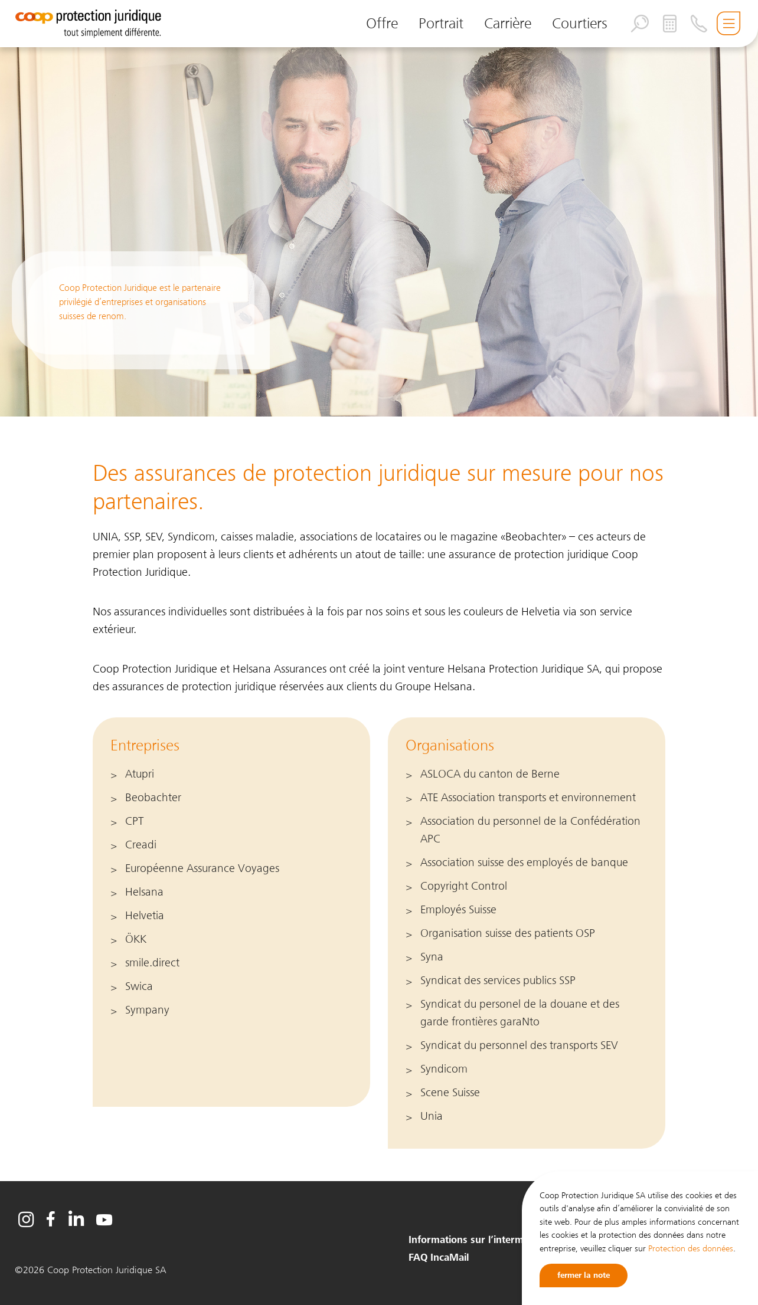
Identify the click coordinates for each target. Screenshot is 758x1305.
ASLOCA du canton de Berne (490, 774)
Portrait (441, 23)
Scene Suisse (450, 1093)
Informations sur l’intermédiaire (481, 1240)
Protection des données (690, 1248)
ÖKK (135, 939)
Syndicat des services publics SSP (498, 980)
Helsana (144, 892)
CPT (134, 821)
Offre (382, 23)
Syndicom (444, 1069)
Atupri (139, 774)
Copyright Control (463, 886)
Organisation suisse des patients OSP (507, 933)
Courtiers (579, 23)
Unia (431, 1116)
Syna (431, 957)
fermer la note (583, 1275)
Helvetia (144, 916)
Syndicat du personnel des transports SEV (519, 1045)
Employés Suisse (458, 910)
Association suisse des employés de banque (524, 862)
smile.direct (152, 963)
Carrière (507, 23)
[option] (379, 222)
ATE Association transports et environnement (528, 798)
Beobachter (153, 798)
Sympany (147, 1010)
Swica (139, 986)
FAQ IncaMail (439, 1258)
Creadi (140, 845)
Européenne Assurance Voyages (202, 868)
